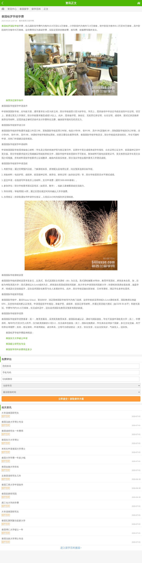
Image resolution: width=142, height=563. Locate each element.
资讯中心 (12, 9)
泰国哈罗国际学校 (10, 26)
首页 (138, 3)
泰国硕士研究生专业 (15, 344)
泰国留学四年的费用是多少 (19, 349)
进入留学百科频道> (71, 547)
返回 (2, 3)
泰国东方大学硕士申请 (17, 338)
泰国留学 (24, 9)
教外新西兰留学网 (26, 21)
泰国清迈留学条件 (14, 100)
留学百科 (36, 9)
